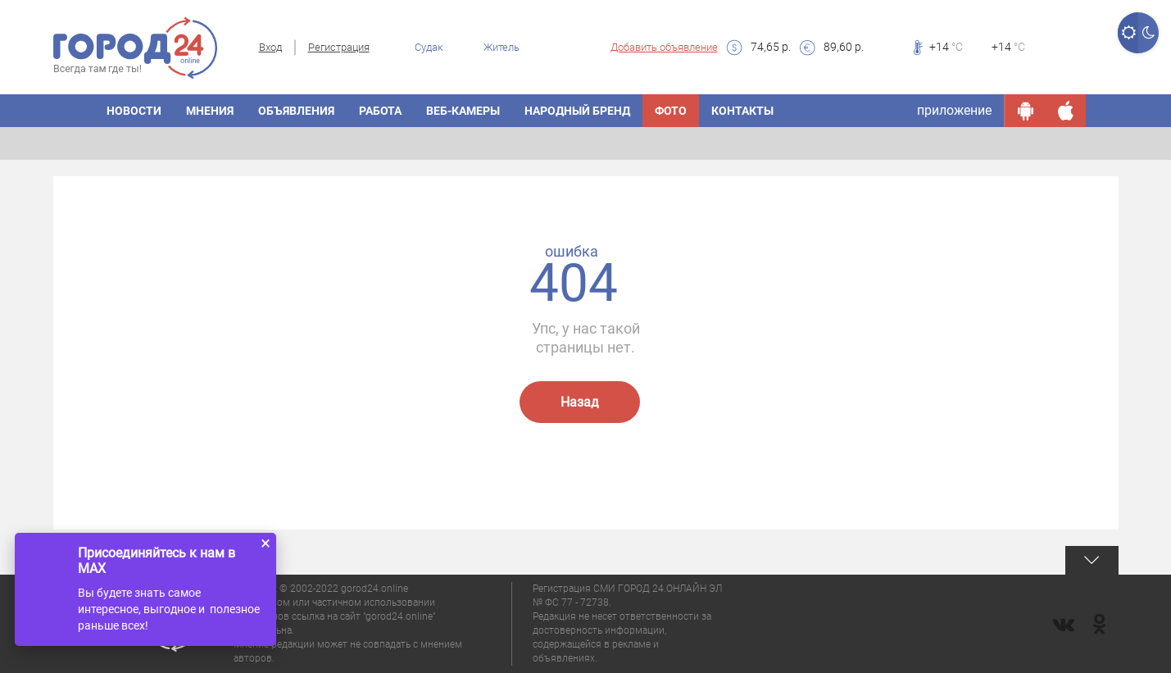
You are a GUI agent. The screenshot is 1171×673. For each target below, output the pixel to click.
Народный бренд (577, 110)
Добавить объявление (664, 47)
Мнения (210, 110)
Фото (671, 110)
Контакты (742, 110)
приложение (954, 110)
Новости (134, 110)
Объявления (296, 110)
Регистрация (339, 47)
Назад (580, 402)
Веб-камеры (463, 110)
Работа (380, 110)
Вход (270, 47)
